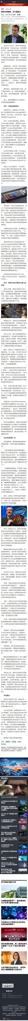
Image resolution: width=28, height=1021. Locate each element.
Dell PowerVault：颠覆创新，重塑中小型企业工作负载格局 (9, 839)
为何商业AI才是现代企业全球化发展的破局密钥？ (13, 923)
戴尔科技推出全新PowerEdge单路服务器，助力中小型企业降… (9, 871)
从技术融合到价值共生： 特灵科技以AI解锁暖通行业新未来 (13, 968)
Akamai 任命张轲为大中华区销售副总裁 (9, 827)
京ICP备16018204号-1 (8, 1010)
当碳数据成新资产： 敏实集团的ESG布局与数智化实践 (13, 902)
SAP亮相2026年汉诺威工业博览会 (9, 802)
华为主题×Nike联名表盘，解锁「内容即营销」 (9, 833)
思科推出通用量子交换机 (9, 797)
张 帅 (18, 14)
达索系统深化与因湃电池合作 (9, 852)
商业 (2, 9)
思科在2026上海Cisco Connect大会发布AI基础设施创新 (9, 864)
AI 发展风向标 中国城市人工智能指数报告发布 (9, 820)
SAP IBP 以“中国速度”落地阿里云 (9, 814)
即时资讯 (4, 778)
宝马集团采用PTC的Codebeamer (7, 845)
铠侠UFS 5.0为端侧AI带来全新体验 (9, 858)
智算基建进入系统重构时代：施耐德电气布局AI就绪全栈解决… (9, 808)
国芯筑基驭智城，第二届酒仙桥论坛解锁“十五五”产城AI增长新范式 (14, 946)
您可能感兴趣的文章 (8, 882)
